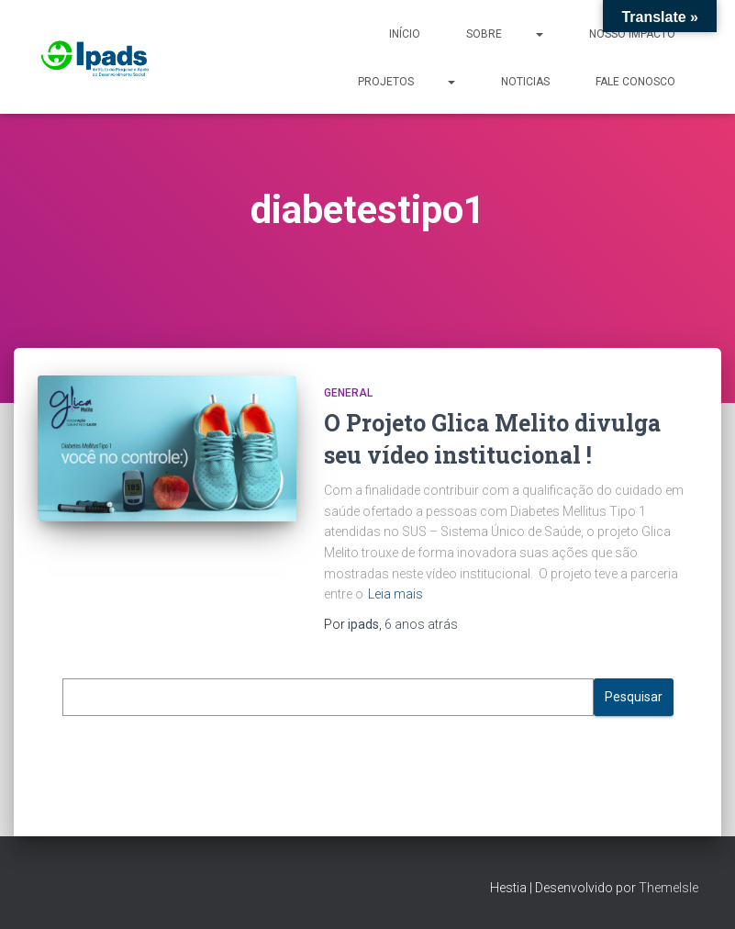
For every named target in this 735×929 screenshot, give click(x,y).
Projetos (406, 81)
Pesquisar (634, 696)
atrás (421, 624)
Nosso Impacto (632, 34)
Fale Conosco (635, 81)
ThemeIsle (668, 887)
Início (404, 34)
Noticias (525, 81)
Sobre (504, 33)
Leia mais (395, 594)
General (348, 392)
